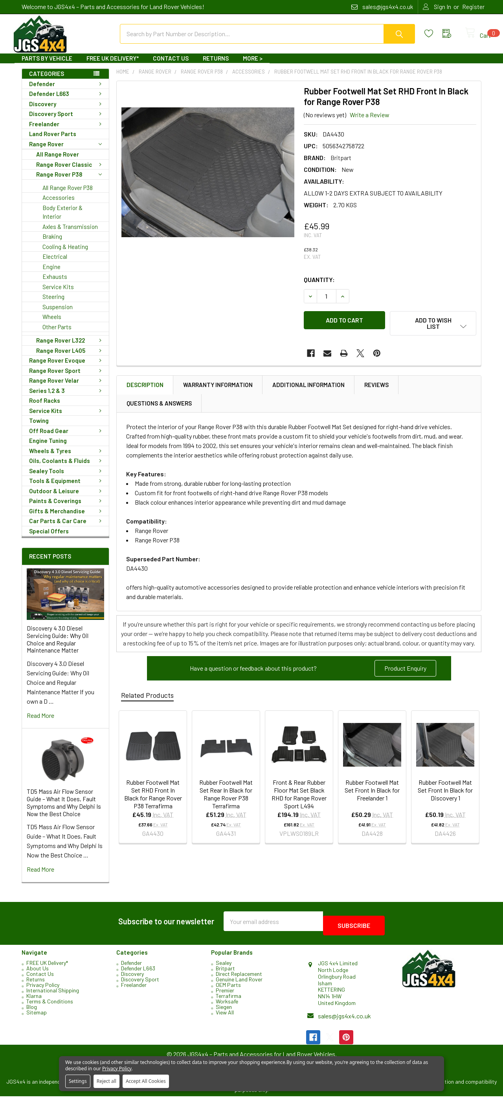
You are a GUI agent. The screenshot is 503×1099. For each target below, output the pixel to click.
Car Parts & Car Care (67, 527)
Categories (46, 80)
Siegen (224, 1009)
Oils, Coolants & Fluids (67, 467)
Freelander (67, 131)
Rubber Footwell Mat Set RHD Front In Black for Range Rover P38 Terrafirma (153, 795)
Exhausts (54, 283)
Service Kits (58, 293)
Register (473, 6)
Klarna (34, 998)
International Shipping (52, 993)
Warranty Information (218, 385)
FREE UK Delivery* (112, 65)
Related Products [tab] (147, 696)
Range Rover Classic (70, 171)
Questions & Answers (159, 404)
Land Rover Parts (52, 140)
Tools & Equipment (67, 487)
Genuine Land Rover (239, 982)
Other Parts (57, 333)
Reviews (376, 385)
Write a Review (369, 121)
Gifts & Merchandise (67, 518)
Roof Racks (44, 407)
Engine (51, 273)
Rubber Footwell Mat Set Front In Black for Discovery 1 (445, 791)
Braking (52, 243)
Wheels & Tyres (67, 457)
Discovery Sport (67, 120)
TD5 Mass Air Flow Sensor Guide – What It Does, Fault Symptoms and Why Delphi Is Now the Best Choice (64, 809)
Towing (39, 427)
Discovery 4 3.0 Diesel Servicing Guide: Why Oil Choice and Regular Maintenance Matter (57, 646)
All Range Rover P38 (67, 194)
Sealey (223, 965)
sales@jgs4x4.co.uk (344, 1018)
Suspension (57, 313)
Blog (31, 1009)
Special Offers (49, 538)
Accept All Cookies (146, 1081)
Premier (225, 993)
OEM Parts (228, 987)
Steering (53, 303)
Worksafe (227, 1004)
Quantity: (319, 286)
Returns (216, 65)
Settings (78, 1081)
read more (40, 722)
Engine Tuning (48, 447)
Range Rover (65, 151)
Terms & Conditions (49, 1004)
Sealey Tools (67, 477)
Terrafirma (228, 998)
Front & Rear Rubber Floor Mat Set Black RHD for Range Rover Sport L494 (299, 795)
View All (225, 1015)
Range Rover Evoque (67, 367)
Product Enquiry (405, 669)
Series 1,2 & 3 (67, 397)
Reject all (106, 1081)
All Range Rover (57, 161)
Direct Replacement (239, 976)
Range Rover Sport (67, 377)
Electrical (54, 263)
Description (145, 385)
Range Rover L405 (70, 357)
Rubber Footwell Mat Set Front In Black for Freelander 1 (372, 791)
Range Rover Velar (67, 387)
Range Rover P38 (69, 181)
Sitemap (36, 1015)
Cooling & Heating (65, 253)
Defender (67, 90)
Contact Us (171, 65)
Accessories (58, 204)
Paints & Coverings (67, 507)
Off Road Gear (67, 437)
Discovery (67, 110)
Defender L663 (67, 100)
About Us (37, 971)
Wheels (51, 323)
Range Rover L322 (70, 347)
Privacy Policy (42, 987)
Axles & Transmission (70, 233)
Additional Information (308, 385)
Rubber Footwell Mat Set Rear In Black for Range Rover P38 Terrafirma (226, 795)
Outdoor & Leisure (67, 498)
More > (253, 65)
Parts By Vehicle (47, 65)
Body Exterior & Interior (62, 219)
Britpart (225, 971)
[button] (405, 669)
